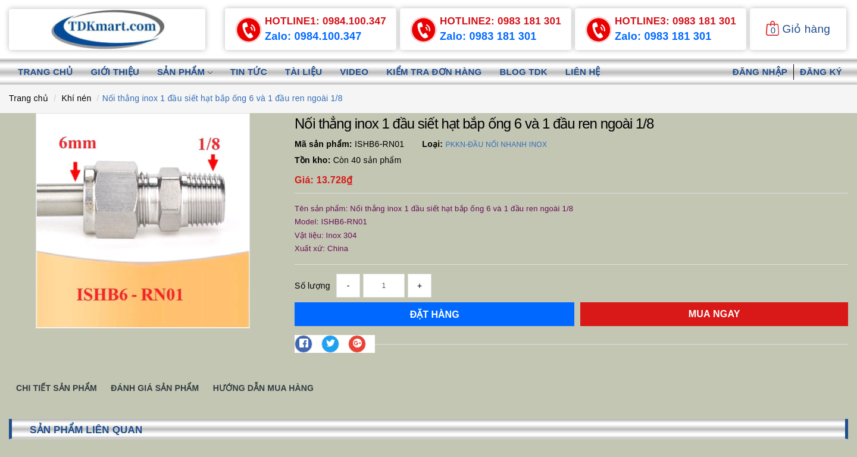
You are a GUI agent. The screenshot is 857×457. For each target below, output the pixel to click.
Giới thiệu (114, 72)
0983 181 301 (500, 21)
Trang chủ (45, 72)
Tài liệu (304, 72)
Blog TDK (524, 72)
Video (354, 72)
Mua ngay (714, 314)
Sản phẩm (184, 72)
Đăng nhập (760, 72)
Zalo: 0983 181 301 (488, 36)
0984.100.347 (325, 21)
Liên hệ (582, 72)
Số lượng (312, 285)
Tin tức (248, 72)
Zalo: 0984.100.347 (313, 36)
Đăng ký (821, 72)
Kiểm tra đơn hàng (433, 72)
